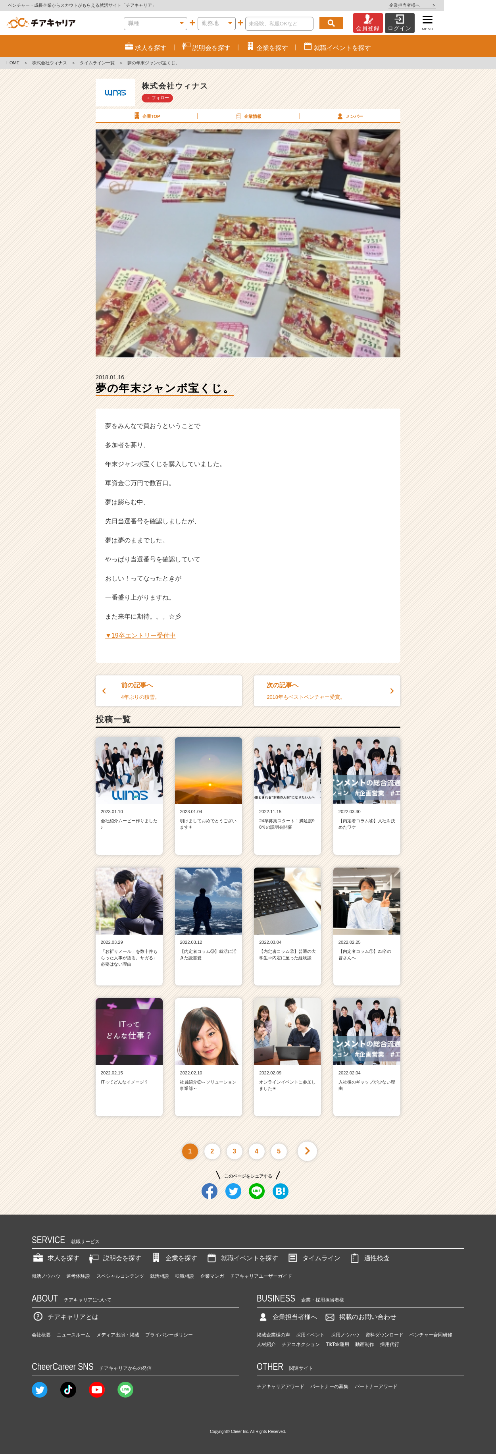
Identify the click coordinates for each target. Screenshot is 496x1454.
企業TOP (146, 116)
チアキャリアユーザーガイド (261, 1276)
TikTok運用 (337, 1344)
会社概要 (41, 1335)
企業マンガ (212, 1276)
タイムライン (313, 1258)
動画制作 (364, 1344)
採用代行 (389, 1344)
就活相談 (159, 1276)
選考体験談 (78, 1276)
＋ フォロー (157, 97)
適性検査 (369, 1258)
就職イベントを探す (241, 1258)
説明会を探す (114, 1258)
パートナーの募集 (329, 1386)
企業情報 (247, 116)
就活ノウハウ (46, 1276)
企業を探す (173, 1258)
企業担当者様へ (464, 5)
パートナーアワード (376, 1386)
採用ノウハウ (345, 1335)
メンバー (349, 116)
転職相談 (184, 1276)
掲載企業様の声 (273, 1335)
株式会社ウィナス (49, 62)
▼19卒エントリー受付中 (140, 635)
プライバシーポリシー (169, 1335)
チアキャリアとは (65, 1317)
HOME (12, 62)
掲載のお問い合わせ (359, 1317)
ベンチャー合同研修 (430, 1335)
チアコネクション (301, 1344)
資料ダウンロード (384, 1335)
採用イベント (310, 1335)
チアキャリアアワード (280, 1386)
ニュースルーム (73, 1335)
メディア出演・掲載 (117, 1335)
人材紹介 (266, 1344)
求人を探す (55, 1258)
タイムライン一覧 (97, 62)
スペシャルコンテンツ (120, 1276)
